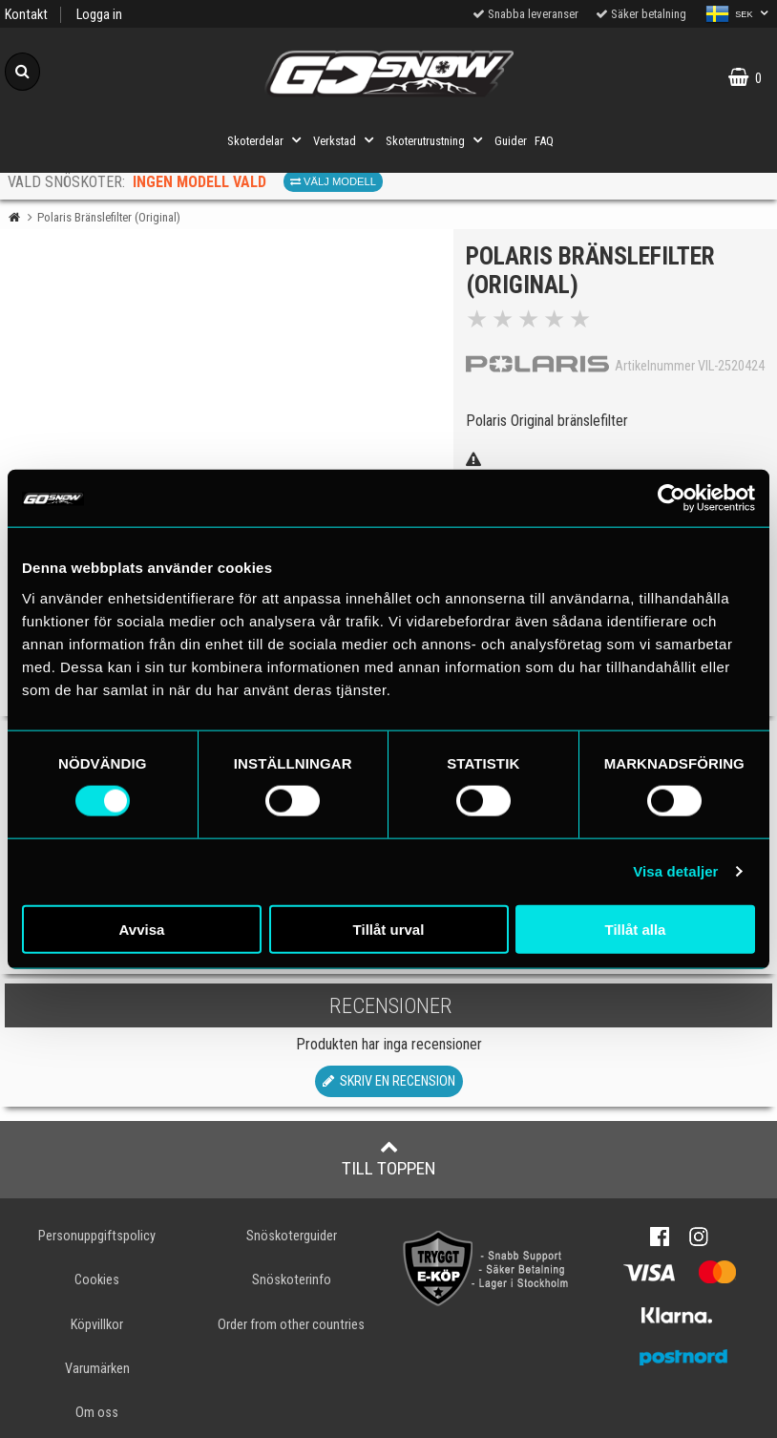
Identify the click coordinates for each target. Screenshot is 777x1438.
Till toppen (389, 1158)
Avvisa (142, 928)
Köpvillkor (97, 1325)
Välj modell (333, 181)
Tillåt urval (389, 928)
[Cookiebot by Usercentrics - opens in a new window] (671, 498)
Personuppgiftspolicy (97, 1236)
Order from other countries (291, 1325)
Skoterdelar (266, 140)
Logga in (99, 15)
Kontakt (26, 15)
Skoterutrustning (436, 140)
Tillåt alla (635, 928)
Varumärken (97, 1369)
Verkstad (345, 140)
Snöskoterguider (291, 1236)
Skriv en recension (389, 1081)
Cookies (96, 1280)
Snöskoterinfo (291, 1280)
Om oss (96, 1413)
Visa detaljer (675, 871)
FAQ (544, 141)
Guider (510, 141)
